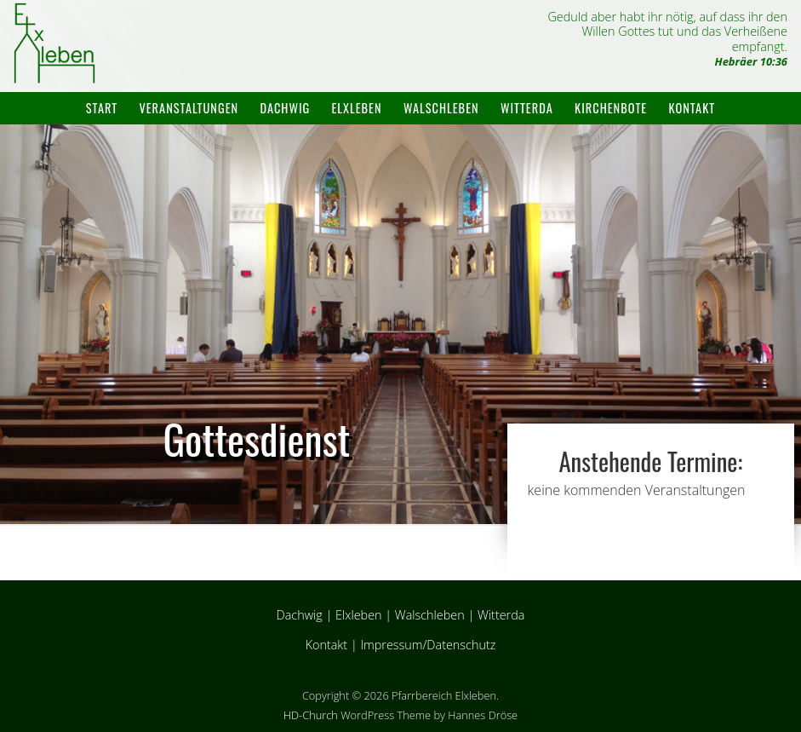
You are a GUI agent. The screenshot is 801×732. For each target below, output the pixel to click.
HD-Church (310, 715)
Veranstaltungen (188, 108)
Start (101, 108)
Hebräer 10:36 (751, 61)
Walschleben (441, 108)
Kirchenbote (611, 108)
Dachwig (285, 108)
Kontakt (692, 108)
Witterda (527, 108)
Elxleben (357, 108)
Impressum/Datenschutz (427, 645)
